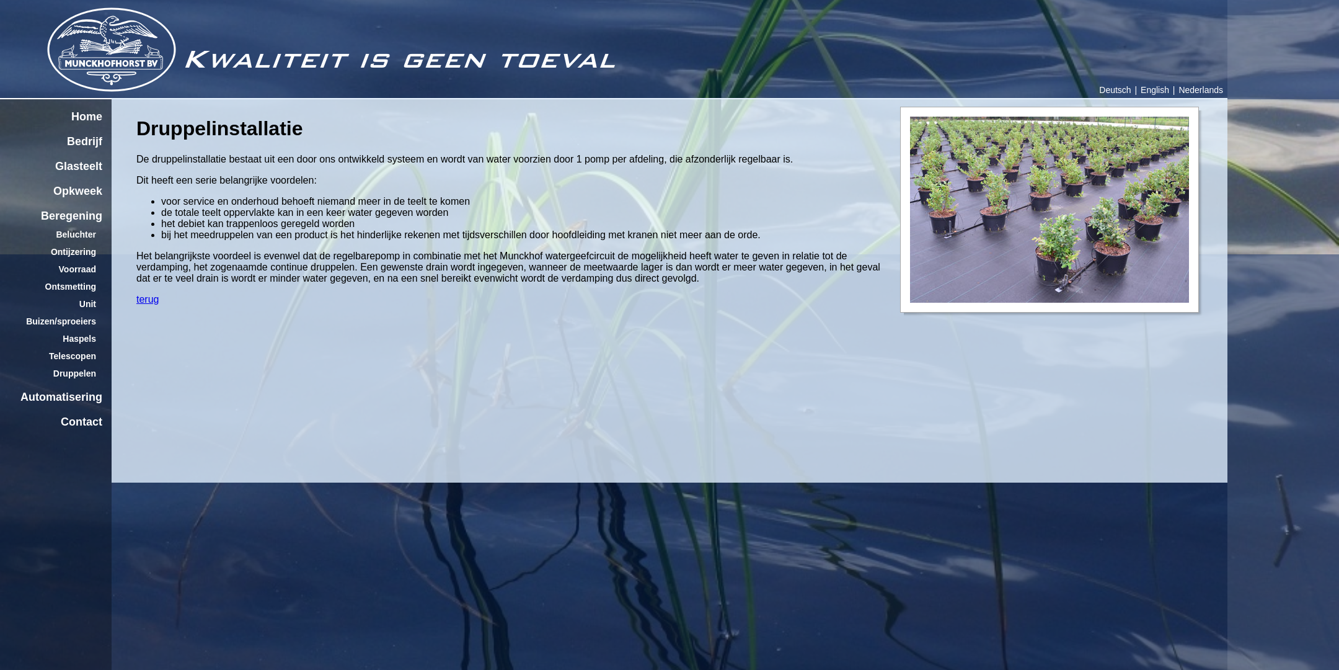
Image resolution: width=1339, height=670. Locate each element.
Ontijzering (73, 252)
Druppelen (74, 373)
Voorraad (77, 269)
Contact (81, 422)
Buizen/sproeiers (61, 321)
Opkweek (77, 191)
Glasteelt (78, 166)
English (1155, 90)
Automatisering (61, 397)
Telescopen (72, 356)
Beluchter (76, 234)
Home (86, 116)
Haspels (79, 339)
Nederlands (1200, 90)
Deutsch (1115, 90)
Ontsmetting (70, 287)
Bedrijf (84, 141)
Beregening (71, 216)
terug (147, 299)
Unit (87, 304)
